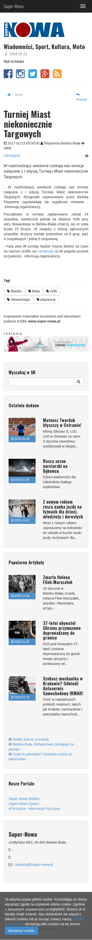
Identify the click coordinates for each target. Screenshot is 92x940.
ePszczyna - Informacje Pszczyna (34, 809)
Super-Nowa (14, 5)
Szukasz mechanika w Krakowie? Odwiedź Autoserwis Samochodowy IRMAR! (63, 685)
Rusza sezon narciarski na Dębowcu (55, 466)
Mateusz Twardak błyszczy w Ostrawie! (62, 422)
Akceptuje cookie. (21, 931)
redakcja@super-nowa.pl (34, 865)
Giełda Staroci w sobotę (29, 739)
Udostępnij (12, 156)
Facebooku (45, 251)
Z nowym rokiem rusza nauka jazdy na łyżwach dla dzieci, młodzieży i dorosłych (63, 508)
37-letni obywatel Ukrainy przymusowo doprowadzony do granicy (62, 630)
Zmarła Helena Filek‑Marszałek (57, 579)
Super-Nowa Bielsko (24, 799)
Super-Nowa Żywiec (24, 804)
